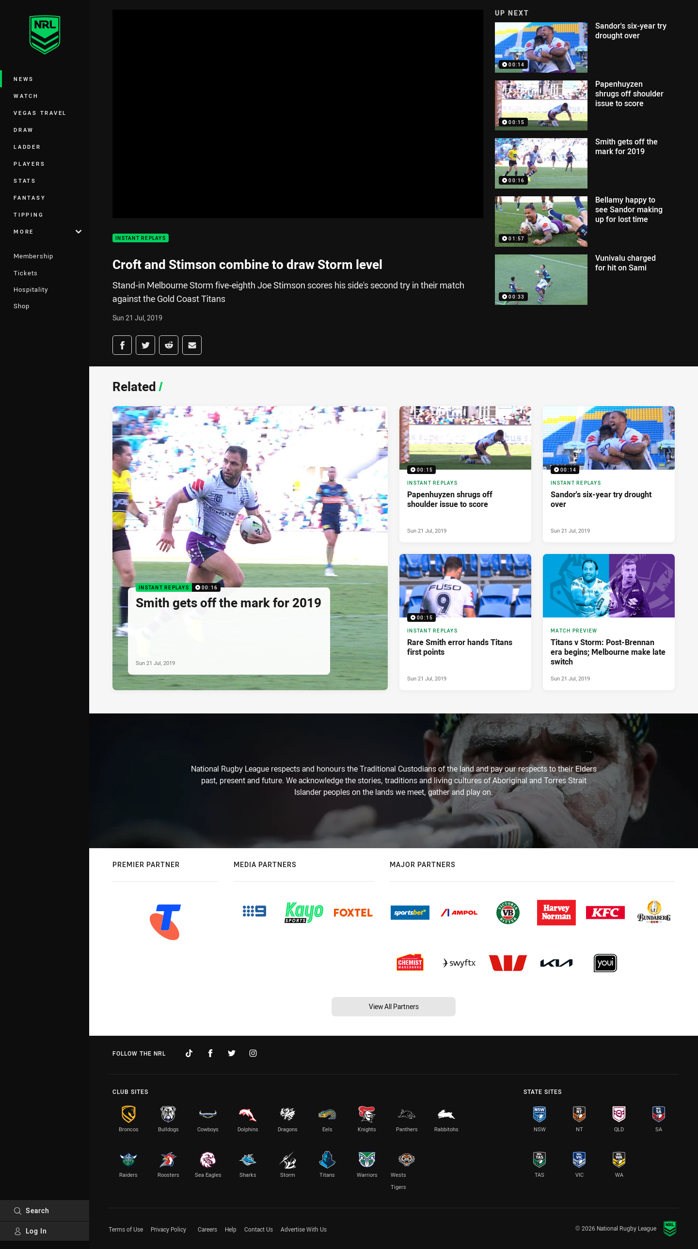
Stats (25, 180)
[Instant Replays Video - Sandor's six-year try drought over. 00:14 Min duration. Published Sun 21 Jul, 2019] (609, 474)
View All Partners (394, 1006)
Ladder (27, 146)
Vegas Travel (40, 112)
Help (231, 1229)
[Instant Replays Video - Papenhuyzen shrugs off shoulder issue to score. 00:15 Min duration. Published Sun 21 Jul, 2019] (465, 474)
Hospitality (31, 289)
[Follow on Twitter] (232, 1053)
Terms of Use (126, 1229)
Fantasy (30, 197)
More (47, 231)
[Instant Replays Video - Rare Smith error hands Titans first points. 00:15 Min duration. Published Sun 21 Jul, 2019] (465, 622)
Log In (30, 1230)
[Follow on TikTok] (189, 1053)
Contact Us (258, 1229)
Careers (207, 1229)
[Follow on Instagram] (253, 1053)
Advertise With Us (304, 1229)
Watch (26, 95)
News (24, 78)
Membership (33, 256)
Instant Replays (140, 238)
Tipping (29, 214)
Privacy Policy (168, 1229)
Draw (24, 129)
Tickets (26, 273)
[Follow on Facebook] (210, 1053)
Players (29, 163)
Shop (22, 305)
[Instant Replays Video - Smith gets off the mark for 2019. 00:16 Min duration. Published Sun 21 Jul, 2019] (250, 548)
